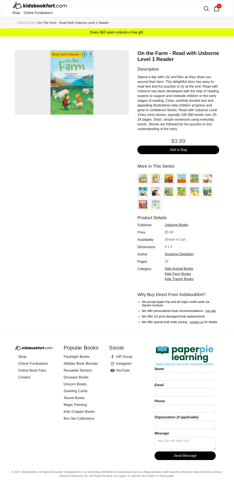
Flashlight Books (77, 356)
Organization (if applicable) (177, 417)
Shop (16, 13)
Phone (160, 401)
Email (159, 385)
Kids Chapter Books (79, 411)
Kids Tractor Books (179, 279)
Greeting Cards (76, 391)
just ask (211, 311)
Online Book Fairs (32, 370)
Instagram (124, 363)
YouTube (123, 370)
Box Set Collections (79, 418)
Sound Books (74, 398)
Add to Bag (178, 150)
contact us (197, 322)
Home (21, 22)
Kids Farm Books (178, 274)
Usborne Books (176, 225)
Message (162, 433)
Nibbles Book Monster (81, 363)
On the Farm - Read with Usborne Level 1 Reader (73, 22)
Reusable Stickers (78, 370)
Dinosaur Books (76, 377)
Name (159, 369)
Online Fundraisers (38, 13)
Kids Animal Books (179, 268)
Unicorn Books (75, 384)
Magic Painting (75, 405)
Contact (24, 377)
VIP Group (124, 356)
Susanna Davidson (179, 254)
